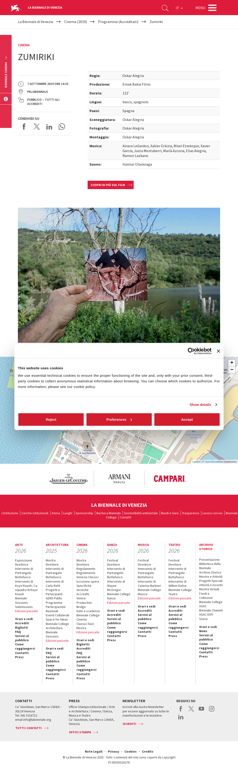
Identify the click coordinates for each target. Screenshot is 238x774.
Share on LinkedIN (49, 126)
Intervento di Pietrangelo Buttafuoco (24, 573)
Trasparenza (190, 513)
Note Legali (93, 751)
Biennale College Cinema (88, 617)
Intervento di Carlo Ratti (55, 583)
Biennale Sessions (21, 600)
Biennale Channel (211, 610)
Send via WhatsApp (61, 126)
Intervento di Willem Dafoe (178, 583)
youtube (201, 711)
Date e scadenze (88, 611)
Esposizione (23, 560)
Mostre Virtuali (209, 589)
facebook (181, 711)
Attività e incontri (211, 585)
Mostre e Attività (210, 576)
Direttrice (21, 564)
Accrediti (22, 623)
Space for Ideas (57, 619)
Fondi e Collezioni (206, 595)
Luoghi (67, 513)
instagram (211, 711)
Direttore (52, 564)
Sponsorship (84, 513)
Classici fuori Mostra (85, 626)
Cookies (130, 751)
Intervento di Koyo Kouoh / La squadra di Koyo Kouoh (26, 587)
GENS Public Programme (54, 600)
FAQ (18, 632)
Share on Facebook (24, 126)
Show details (200, 405)
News (203, 631)
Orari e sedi (24, 619)
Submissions (24, 607)
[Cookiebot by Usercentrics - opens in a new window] (191, 351)
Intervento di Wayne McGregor (116, 585)
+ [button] (231, 363)
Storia (56, 513)
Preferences (119, 419)
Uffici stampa (80, 732)
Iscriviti (129, 724)
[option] (68, 479)
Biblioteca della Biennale (210, 566)
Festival (112, 560)
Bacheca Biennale (108, 513)
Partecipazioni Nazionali (56, 609)
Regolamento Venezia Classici (87, 575)
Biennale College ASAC (210, 604)
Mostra (51, 560)
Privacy (113, 751)
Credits (147, 751)
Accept (187, 419)
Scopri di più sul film (108, 185)
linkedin (181, 719)
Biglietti (21, 627)
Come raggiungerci (25, 646)
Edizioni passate (26, 611)
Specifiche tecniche (83, 588)
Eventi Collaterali (57, 615)
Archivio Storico (210, 572)
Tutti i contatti (28, 728)
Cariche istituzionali (34, 513)
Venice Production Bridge (84, 602)
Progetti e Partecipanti (54, 592)
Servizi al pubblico (22, 638)
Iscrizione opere (87, 581)
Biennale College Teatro (180, 592)
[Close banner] (218, 351)
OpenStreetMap (214, 461)
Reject (51, 419)
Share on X (36, 126)
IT (179, 8)
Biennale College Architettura (57, 626)
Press (19, 657)
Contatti (125, 517)
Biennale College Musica (149, 592)
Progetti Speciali (210, 581)
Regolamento (85, 569)
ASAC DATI (206, 614)
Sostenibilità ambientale (141, 513)
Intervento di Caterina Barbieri (149, 583)
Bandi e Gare (170, 513)
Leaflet (196, 461)
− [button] (231, 370)
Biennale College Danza (118, 596)
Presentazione (209, 559)
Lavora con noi (212, 513)
